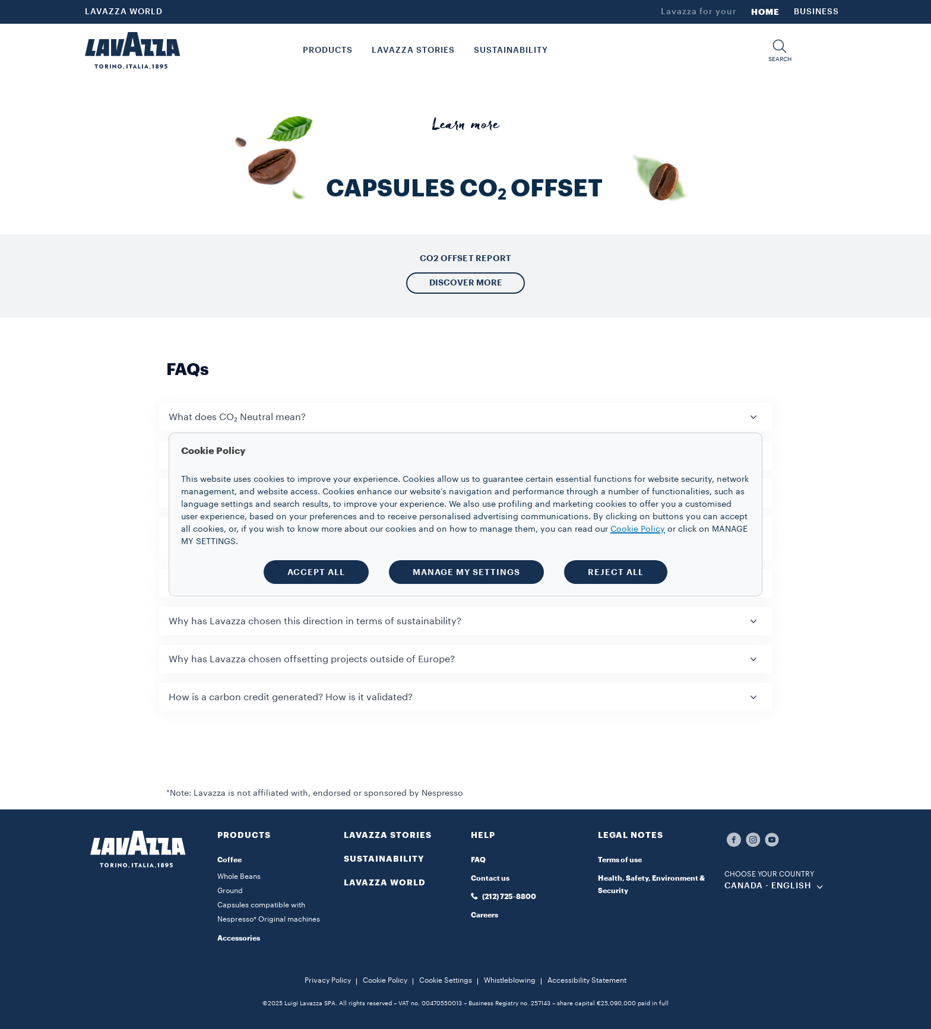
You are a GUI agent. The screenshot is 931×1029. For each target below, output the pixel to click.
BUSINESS (816, 12)
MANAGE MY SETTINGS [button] (466, 572)
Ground (230, 890)
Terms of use (620, 859)
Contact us (490, 878)
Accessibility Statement (586, 980)
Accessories (238, 938)
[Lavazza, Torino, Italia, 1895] (132, 50)
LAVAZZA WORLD (124, 12)
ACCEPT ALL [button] (316, 572)
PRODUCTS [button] (328, 50)
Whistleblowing (510, 980)
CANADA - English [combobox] (768, 886)
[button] (780, 50)
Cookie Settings (445, 980)
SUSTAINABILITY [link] (511, 50)
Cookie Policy (385, 980)
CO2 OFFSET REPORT (465, 258)
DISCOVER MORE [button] (465, 282)
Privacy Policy (328, 980)
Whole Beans (239, 876)
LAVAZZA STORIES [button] (413, 50)
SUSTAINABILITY (384, 859)
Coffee (229, 859)
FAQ (478, 859)
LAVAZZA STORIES (388, 835)
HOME (765, 12)
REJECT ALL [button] (616, 572)
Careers (484, 915)
